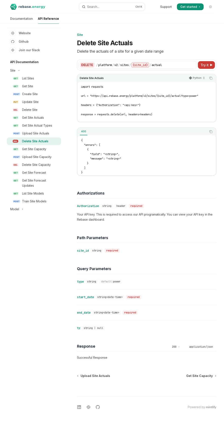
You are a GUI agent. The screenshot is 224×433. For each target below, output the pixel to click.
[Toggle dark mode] (210, 6)
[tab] (83, 131)
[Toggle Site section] (34, 70)
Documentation (21, 20)
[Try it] (206, 65)
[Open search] (112, 7)
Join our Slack (25, 50)
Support (166, 6)
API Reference (48, 20)
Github (19, 41)
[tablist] (142, 131)
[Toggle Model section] (34, 209)
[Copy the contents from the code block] (211, 78)
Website (20, 33)
